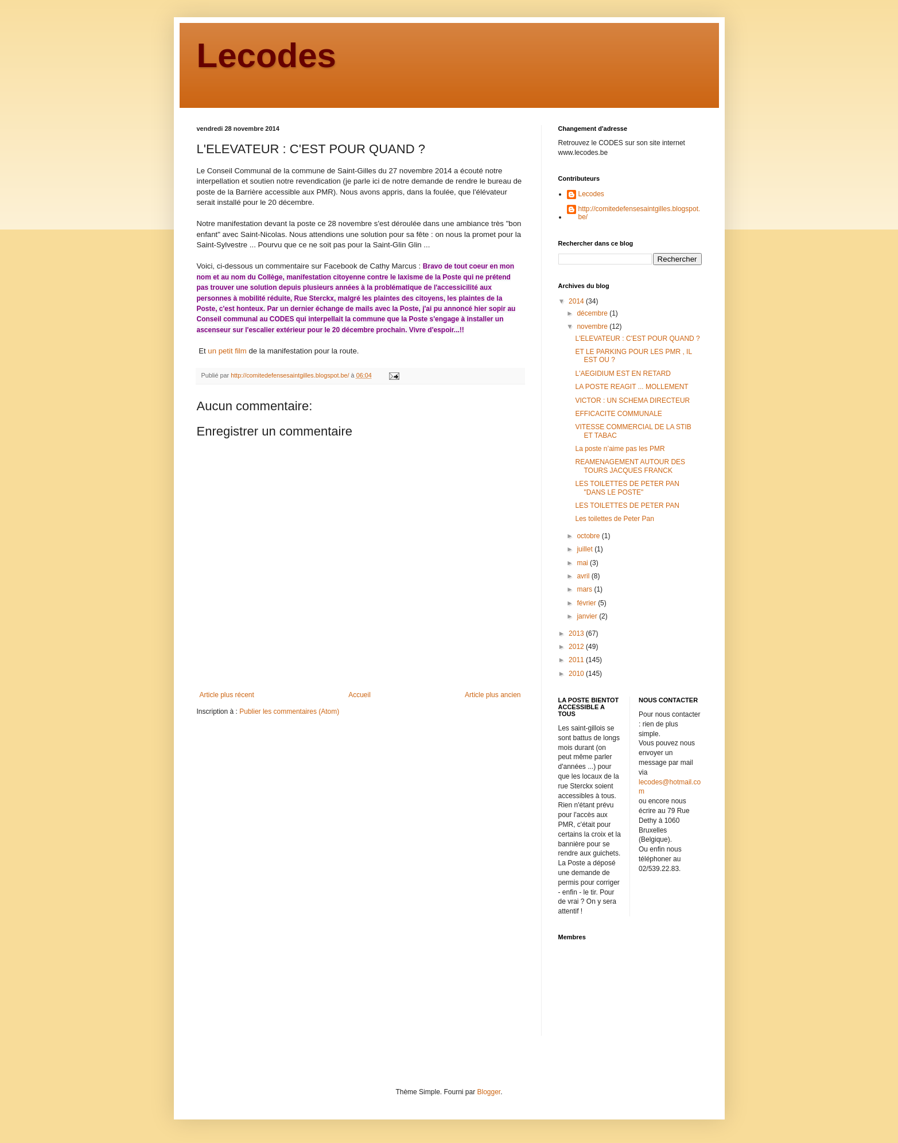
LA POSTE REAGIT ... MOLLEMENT (631, 387)
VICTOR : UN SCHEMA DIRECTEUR (632, 400)
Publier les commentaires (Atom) (289, 711)
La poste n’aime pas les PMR (619, 449)
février (587, 603)
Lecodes (266, 55)
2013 (577, 633)
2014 (577, 301)
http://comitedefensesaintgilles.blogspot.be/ (639, 213)
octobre (589, 536)
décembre (593, 313)
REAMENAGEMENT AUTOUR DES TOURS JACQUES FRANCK (630, 466)
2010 (577, 674)
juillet (585, 549)
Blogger (489, 1092)
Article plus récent (227, 695)
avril (584, 576)
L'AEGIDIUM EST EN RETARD (623, 374)
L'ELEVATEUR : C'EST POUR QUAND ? (637, 339)
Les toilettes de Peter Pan (614, 519)
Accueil (359, 695)
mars (585, 589)
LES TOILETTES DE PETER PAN (627, 505)
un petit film (227, 351)
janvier (588, 616)
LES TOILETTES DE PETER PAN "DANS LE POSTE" (627, 488)
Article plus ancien (492, 695)
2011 (577, 660)
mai (583, 563)
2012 (577, 647)
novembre (593, 326)
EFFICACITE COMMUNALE (618, 414)
